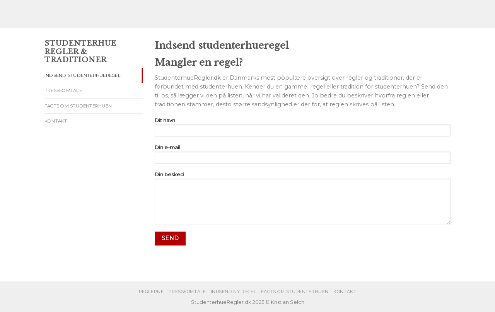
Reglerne (151, 291)
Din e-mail (303, 156)
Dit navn (303, 129)
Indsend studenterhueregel (82, 75)
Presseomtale (63, 90)
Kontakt (55, 121)
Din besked (303, 200)
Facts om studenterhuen (78, 106)
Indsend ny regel (233, 291)
